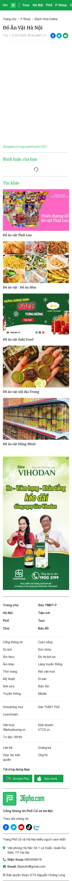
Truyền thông (12, 693)
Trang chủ (9, 19)
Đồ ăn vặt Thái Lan (17, 235)
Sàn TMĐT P (47, 605)
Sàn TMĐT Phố (49, 707)
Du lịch (7, 649)
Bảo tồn (43, 686)
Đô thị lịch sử (47, 657)
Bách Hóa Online (46, 19)
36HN (18, 737)
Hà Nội (38, 5)
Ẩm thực (9, 657)
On (5, 5)
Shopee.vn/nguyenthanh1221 (25, 147)
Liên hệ (7, 747)
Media (42, 693)
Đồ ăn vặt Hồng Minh (19, 444)
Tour (26, 5)
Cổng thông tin (13, 642)
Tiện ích (44, 613)
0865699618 (33, 859)
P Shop (61, 5)
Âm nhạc (9, 664)
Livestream (10, 714)
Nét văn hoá (46, 671)
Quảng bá (44, 747)
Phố (49, 5)
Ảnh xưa (8, 686)
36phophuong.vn (14, 729)
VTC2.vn (44, 729)
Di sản (42, 679)
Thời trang (10, 671)
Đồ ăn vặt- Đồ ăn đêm (19, 287)
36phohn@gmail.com (31, 866)
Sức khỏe (44, 649)
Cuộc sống (45, 642)
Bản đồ (43, 628)
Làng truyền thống (50, 664)
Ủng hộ (43, 755)
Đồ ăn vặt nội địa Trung (21, 392)
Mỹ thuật (9, 679)
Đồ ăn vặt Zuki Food (18, 339)
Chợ (6, 628)
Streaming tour (13, 707)
